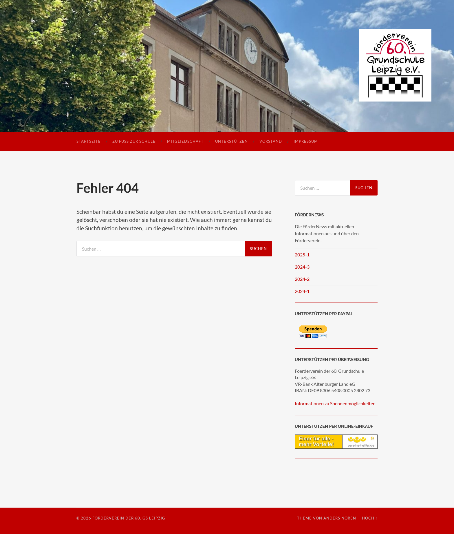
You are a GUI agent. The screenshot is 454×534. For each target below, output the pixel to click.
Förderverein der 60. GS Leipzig (128, 518)
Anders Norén (339, 518)
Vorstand (270, 141)
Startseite (88, 141)
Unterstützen (231, 141)
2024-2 (302, 279)
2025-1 (302, 254)
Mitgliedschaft (185, 141)
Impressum (306, 141)
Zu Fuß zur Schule (133, 141)
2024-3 (302, 266)
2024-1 (302, 291)
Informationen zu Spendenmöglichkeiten (335, 403)
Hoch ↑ (370, 518)
